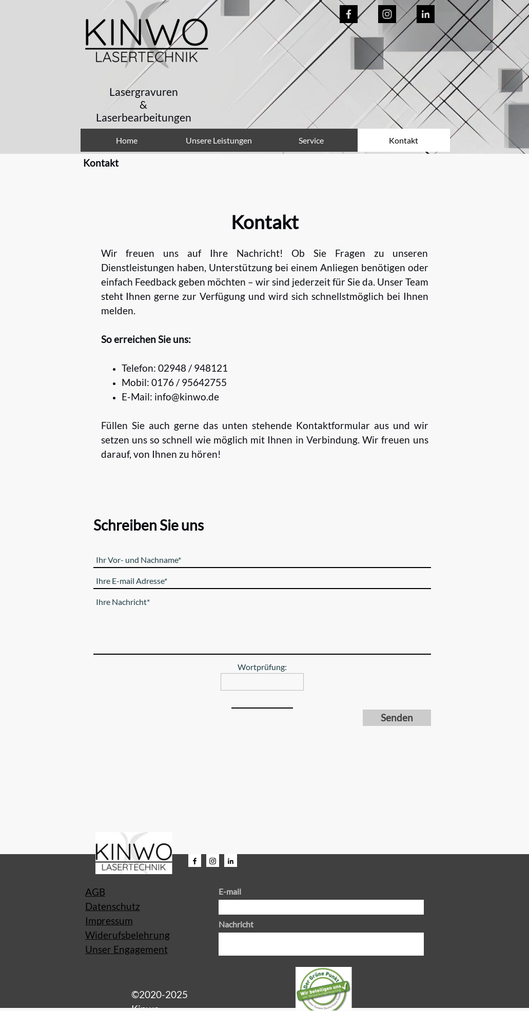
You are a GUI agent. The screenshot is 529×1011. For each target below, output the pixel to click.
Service (311, 140)
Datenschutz (112, 906)
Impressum (109, 920)
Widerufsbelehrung (127, 935)
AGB (95, 892)
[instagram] (387, 14)
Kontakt (403, 140)
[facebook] (349, 14)
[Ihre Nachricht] (262, 624)
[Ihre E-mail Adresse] (262, 581)
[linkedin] (426, 14)
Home (127, 140)
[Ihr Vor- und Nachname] (262, 560)
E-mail (230, 891)
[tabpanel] (143, 105)
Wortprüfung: (262, 667)
